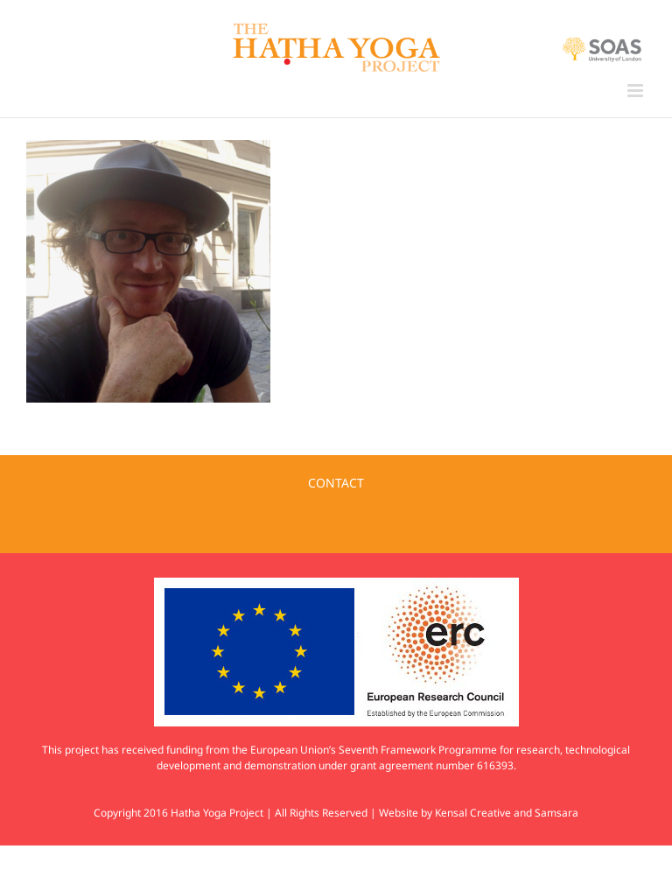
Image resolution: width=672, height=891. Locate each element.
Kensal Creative (473, 812)
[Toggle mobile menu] (636, 90)
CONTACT (336, 482)
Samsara (556, 812)
